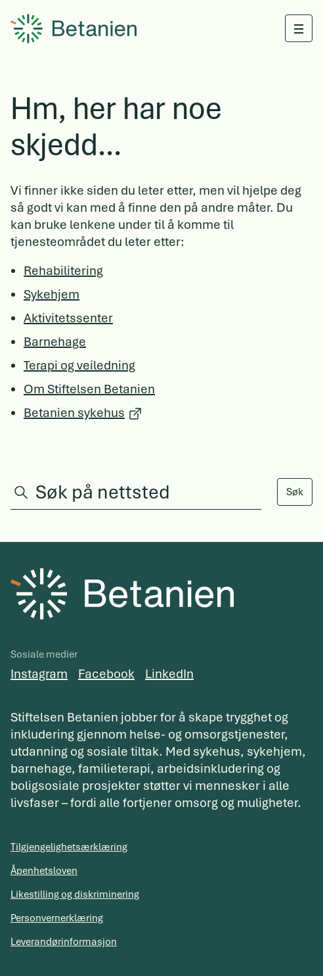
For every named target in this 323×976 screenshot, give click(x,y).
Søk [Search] (294, 492)
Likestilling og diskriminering (75, 894)
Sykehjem (51, 294)
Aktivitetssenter (68, 318)
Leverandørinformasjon (64, 941)
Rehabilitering (63, 270)
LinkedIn (169, 674)
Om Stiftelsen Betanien (89, 389)
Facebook (106, 674)
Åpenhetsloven (44, 870)
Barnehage (55, 341)
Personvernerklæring (57, 918)
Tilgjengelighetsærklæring (69, 847)
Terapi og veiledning (79, 365)
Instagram (39, 674)
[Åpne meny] (298, 28)
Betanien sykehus (74, 412)
